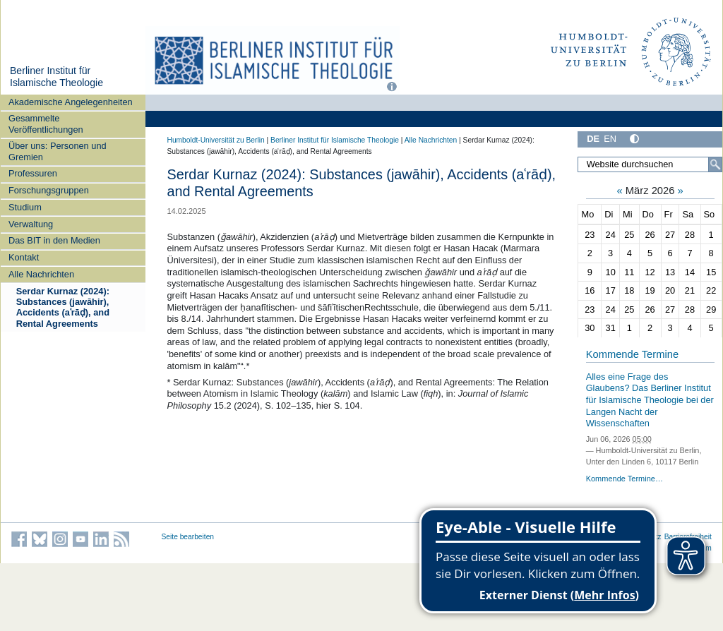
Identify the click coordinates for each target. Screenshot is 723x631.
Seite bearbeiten (188, 537)
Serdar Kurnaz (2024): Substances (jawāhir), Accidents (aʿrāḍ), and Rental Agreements (62, 307)
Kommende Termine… (624, 478)
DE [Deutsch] (593, 138)
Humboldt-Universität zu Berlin (216, 140)
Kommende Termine (632, 354)
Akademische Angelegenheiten (70, 102)
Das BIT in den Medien (54, 240)
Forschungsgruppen (48, 190)
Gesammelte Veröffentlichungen (45, 123)
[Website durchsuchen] (650, 164)
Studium (25, 207)
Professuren (32, 173)
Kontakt (23, 257)
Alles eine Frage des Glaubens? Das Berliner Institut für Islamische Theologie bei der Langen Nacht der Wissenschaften (650, 400)
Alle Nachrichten (41, 274)
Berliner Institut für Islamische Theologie (56, 77)
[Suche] (715, 164)
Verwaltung (30, 224)
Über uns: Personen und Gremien (57, 151)
